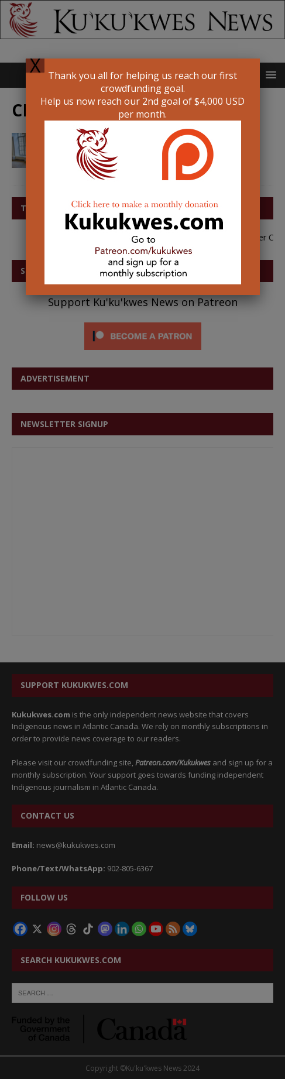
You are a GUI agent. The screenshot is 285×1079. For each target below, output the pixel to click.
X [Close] (35, 66)
